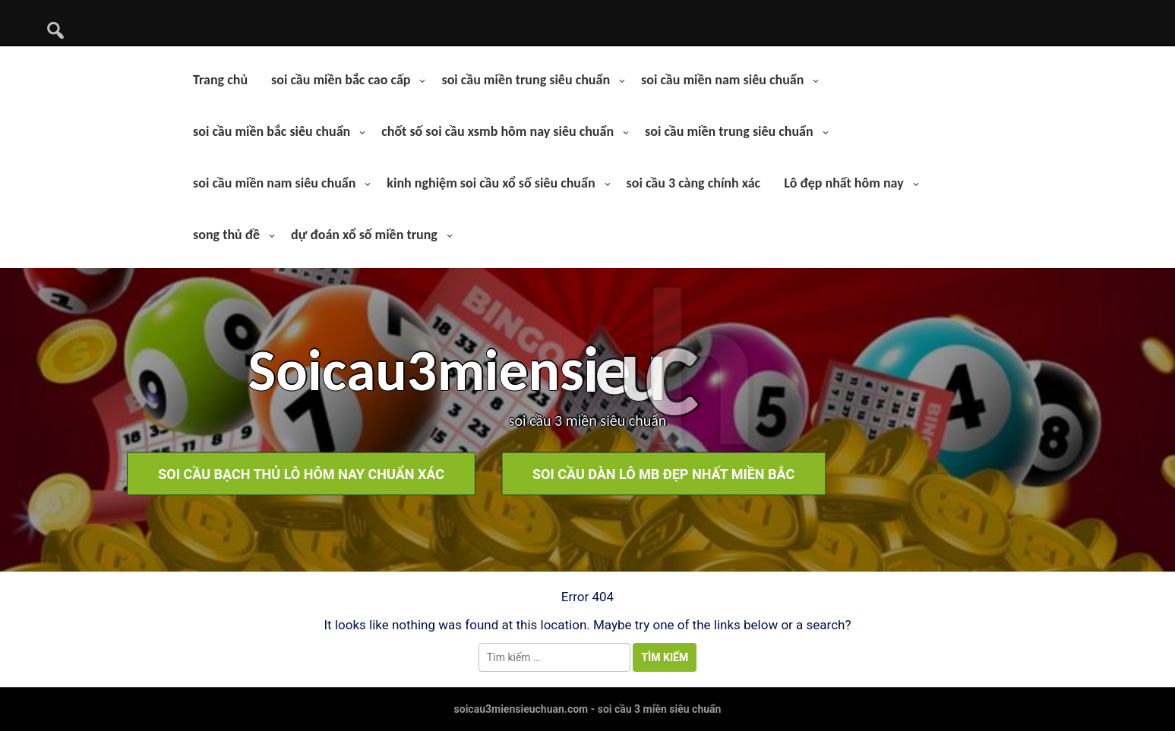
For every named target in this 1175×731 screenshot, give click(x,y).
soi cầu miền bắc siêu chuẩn (271, 131)
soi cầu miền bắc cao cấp (340, 79)
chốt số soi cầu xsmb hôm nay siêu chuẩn (497, 131)
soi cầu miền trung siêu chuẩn (525, 79)
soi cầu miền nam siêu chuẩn (722, 79)
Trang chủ (220, 79)
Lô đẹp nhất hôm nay (844, 183)
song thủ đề (226, 234)
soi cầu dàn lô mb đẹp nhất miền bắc (538, 473)
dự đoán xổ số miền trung (364, 234)
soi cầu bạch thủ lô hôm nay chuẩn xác (167, 473)
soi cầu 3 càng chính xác (694, 183)
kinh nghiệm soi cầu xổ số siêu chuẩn (491, 183)
